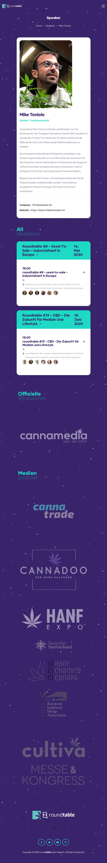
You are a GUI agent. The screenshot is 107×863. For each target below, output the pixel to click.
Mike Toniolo (58, 284)
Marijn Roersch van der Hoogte (38, 284)
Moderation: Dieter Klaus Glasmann (67, 288)
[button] (53, 828)
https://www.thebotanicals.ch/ (47, 210)
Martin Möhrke (42, 357)
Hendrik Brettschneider (62, 353)
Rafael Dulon (45, 288)
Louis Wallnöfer (32, 353)
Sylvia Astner (71, 284)
